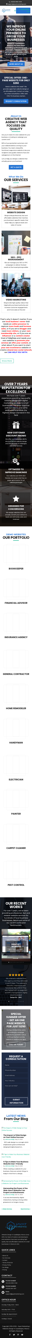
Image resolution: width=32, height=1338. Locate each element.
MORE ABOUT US (16, 64)
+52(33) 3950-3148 (25, 10)
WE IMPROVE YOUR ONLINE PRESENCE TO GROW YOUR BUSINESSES (16, 33)
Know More (7, 361)
